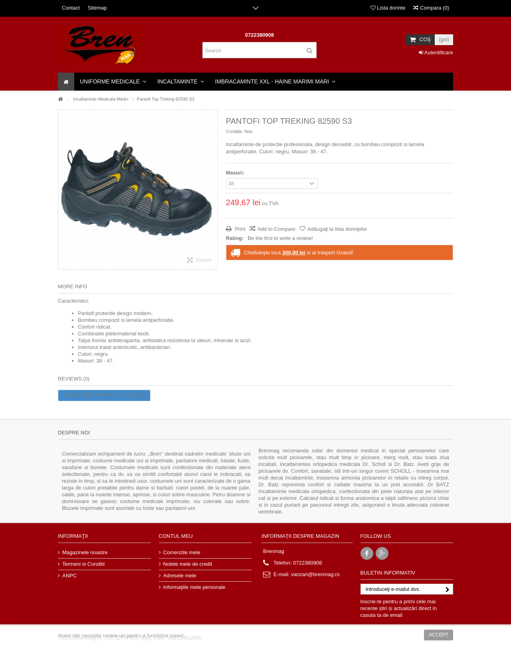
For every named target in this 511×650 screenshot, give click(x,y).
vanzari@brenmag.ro (315, 574)
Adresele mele (179, 576)
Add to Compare (276, 229)
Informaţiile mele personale (194, 587)
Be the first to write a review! (280, 238)
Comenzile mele (181, 552)
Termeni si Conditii (83, 564)
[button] (113, 82)
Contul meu (176, 536)
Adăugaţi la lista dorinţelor (337, 229)
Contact (71, 8)
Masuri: (236, 173)
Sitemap (97, 8)
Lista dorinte (387, 8)
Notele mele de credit (187, 564)
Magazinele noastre (84, 552)
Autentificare (436, 52)
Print (240, 229)
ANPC (69, 576)
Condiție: (234, 131)
